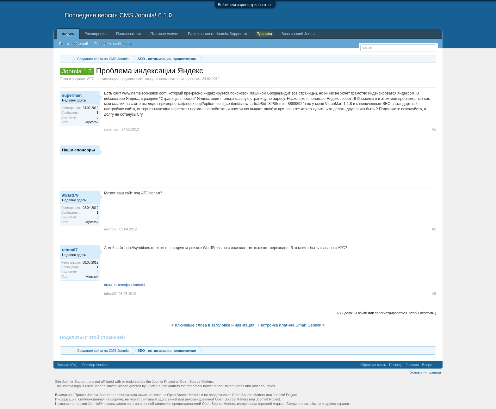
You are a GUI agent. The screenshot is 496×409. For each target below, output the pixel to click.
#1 (434, 129)
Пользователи (128, 34)
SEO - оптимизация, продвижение (114, 79)
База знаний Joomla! (300, 34)
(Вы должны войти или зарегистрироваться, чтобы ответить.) (386, 313)
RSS (437, 365)
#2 (434, 229)
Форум (68, 34)
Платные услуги (164, 34)
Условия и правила (425, 372)
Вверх (427, 365)
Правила (264, 34)
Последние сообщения (112, 44)
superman (192, 79)
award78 (70, 195)
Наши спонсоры (78, 150)
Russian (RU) (67, 365)
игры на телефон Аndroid (124, 285)
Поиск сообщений (73, 44)
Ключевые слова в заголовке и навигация (214, 325)
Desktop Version (95, 365)
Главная (412, 365)
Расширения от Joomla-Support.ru (217, 34)
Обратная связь (373, 365)
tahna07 (70, 249)
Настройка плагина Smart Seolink (289, 325)
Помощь (396, 365)
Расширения (95, 34)
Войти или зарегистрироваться (245, 5)
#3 (434, 293)
